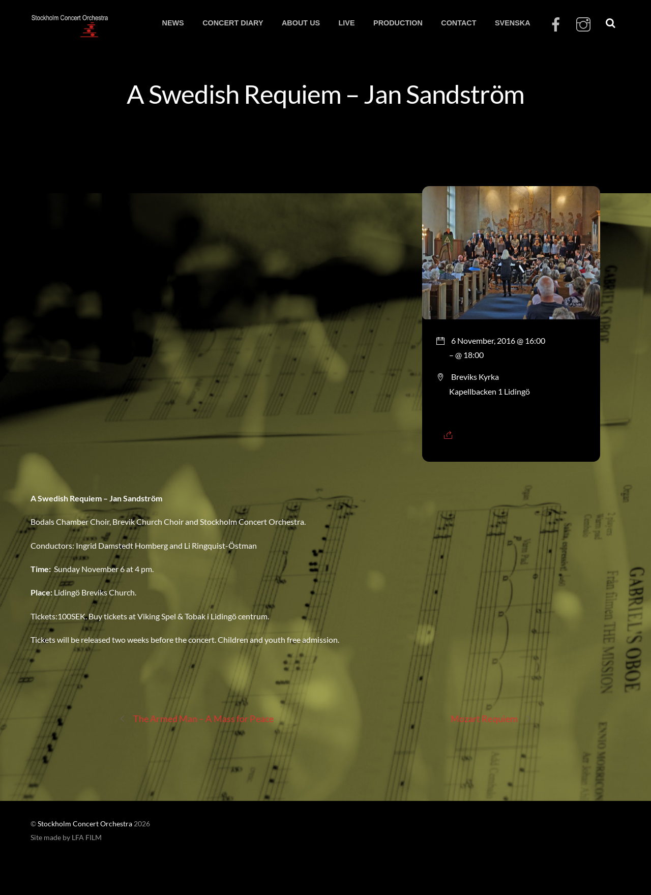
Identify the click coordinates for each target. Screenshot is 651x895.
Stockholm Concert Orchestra (85, 824)
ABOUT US (301, 23)
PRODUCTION (398, 23)
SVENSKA (512, 23)
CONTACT (458, 23)
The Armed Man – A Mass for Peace (196, 719)
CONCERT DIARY (232, 23)
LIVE (347, 23)
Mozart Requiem (491, 719)
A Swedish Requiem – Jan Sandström (325, 93)
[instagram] (583, 24)
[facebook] (556, 24)
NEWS (173, 23)
